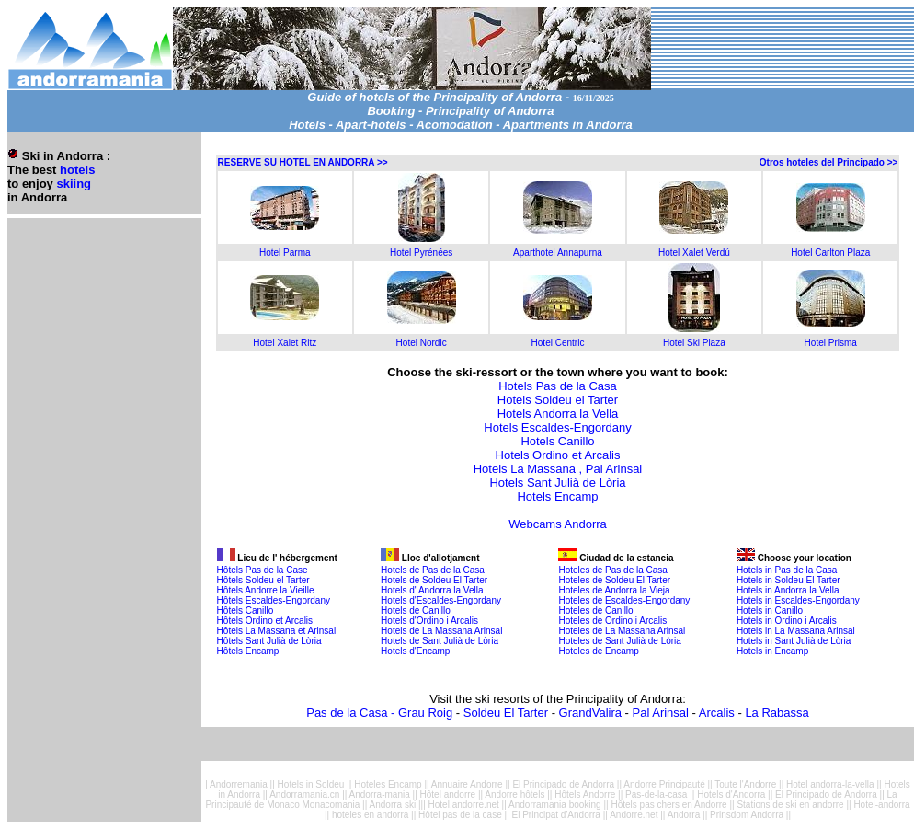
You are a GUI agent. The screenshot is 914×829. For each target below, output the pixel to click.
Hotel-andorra (881, 805)
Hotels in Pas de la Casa (787, 570)
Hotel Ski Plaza (694, 343)
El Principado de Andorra (563, 784)
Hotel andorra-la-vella (830, 784)
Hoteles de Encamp (598, 651)
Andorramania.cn (304, 794)
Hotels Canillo (557, 441)
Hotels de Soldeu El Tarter (434, 580)
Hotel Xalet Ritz (284, 343)
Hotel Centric (558, 343)
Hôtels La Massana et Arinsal (277, 631)
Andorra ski (393, 805)
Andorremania (239, 784)
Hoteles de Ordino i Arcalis (612, 621)
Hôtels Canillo (245, 610)
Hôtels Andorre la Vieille (265, 590)
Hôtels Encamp (248, 651)
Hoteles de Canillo (595, 610)
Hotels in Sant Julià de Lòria (794, 641)
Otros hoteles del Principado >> (829, 162)
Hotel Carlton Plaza (830, 253)
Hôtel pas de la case (460, 815)
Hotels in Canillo (770, 610)
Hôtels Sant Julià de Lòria (269, 641)
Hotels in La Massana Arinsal (796, 631)
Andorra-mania (379, 794)
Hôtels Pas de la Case (262, 570)
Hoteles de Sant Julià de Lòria (619, 641)
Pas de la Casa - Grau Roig (379, 713)
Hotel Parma (285, 253)
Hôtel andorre (448, 794)
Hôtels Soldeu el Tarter (263, 580)
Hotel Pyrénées (421, 253)
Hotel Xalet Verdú (694, 253)
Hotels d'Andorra (732, 794)
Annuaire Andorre (467, 784)
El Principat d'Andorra (556, 815)
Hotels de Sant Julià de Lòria (439, 641)
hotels (77, 170)
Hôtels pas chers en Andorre (668, 805)
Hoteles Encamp (387, 784)
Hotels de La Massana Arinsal (441, 631)
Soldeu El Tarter (505, 713)
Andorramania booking (555, 805)
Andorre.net (633, 815)
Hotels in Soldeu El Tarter (788, 580)
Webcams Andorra (557, 524)
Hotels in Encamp (772, 651)
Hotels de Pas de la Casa (433, 570)
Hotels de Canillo (416, 610)
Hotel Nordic (421, 343)
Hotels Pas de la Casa (557, 386)
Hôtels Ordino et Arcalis (265, 621)
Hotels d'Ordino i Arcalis (429, 621)
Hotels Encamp (557, 496)
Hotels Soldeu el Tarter (557, 400)
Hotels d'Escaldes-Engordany (441, 600)
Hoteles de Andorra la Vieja (613, 590)
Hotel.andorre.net (463, 805)
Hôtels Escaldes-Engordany (273, 600)
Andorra (684, 815)
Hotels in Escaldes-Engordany (798, 600)
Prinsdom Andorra (746, 815)
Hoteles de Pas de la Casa (612, 570)
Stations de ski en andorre (790, 805)
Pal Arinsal (661, 713)
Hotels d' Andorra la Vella (432, 590)
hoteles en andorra (370, 815)
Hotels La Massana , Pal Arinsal (558, 469)
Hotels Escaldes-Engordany (557, 427)
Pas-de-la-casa (656, 794)
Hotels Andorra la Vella (558, 413)
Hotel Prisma (831, 343)
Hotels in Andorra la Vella (788, 590)
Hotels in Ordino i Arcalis (787, 621)
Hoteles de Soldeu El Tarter (614, 580)
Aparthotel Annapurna (557, 253)
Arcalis (717, 713)
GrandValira (590, 713)
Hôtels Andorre (584, 794)
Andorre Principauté (665, 784)
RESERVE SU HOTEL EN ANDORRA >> (303, 162)
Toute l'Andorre (745, 784)
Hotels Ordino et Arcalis (558, 455)
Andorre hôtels (514, 794)
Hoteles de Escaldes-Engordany (624, 600)
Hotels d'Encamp (415, 651)
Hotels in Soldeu (311, 784)
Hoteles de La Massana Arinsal (621, 631)
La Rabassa (776, 713)
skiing (73, 183)
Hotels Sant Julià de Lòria (557, 482)
